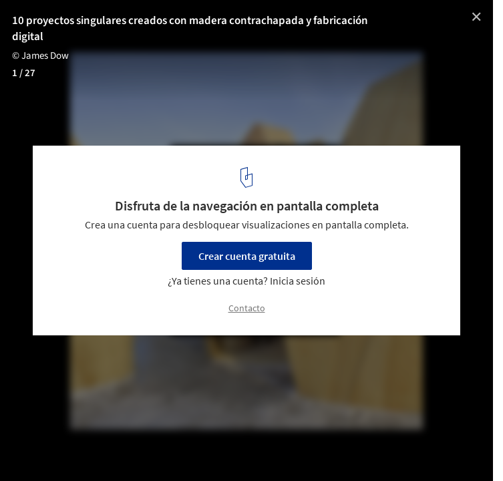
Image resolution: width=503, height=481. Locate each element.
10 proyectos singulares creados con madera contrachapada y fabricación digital (190, 29)
